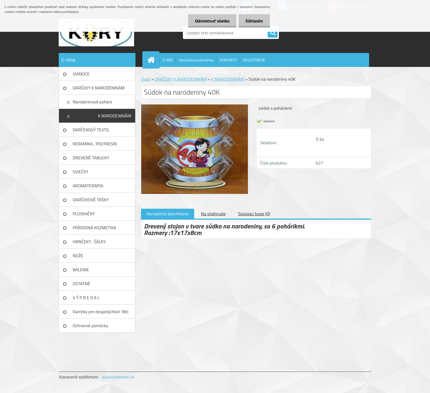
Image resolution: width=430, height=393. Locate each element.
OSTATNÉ (81, 283)
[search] (273, 33)
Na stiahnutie (213, 213)
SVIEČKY (80, 171)
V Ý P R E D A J (86, 297)
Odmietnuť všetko (212, 21)
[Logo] (96, 32)
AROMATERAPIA (88, 185)
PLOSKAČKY (84, 213)
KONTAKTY (228, 60)
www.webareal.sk (118, 377)
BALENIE (81, 269)
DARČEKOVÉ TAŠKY (91, 199)
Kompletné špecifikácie (167, 213)
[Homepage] (153, 60)
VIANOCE (81, 73)
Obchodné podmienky (196, 60)
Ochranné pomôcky (90, 325)
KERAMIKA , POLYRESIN (95, 143)
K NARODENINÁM (114, 115)
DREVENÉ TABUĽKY (91, 157)
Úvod (146, 79)
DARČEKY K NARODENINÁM (99, 87)
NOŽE (78, 255)
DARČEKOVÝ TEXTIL (91, 129)
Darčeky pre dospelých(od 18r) (100, 311)
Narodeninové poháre (92, 101)
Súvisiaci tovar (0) (254, 213)
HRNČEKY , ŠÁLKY (89, 241)
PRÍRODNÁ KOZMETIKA (94, 227)
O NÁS (168, 60)
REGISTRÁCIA (254, 60)
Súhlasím (254, 21)
